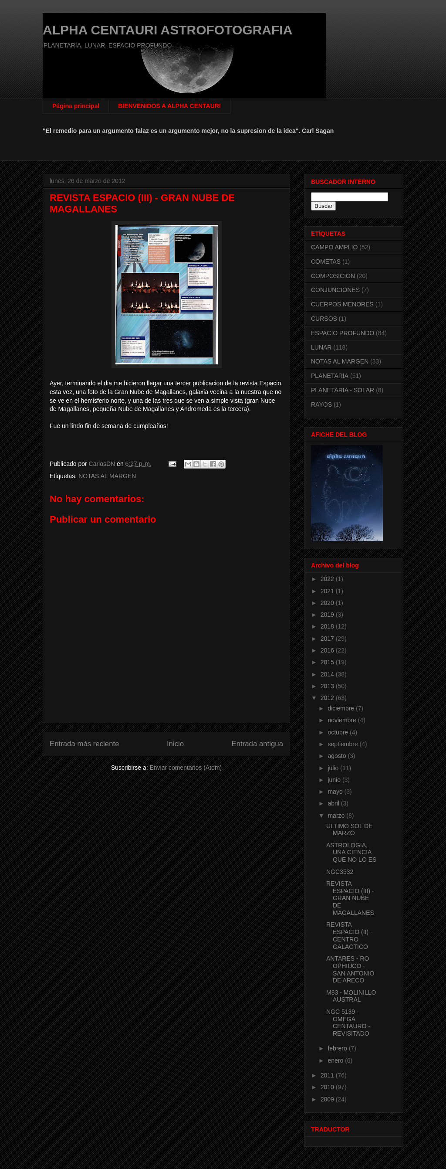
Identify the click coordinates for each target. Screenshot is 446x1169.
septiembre (343, 744)
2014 (328, 674)
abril (334, 803)
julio (334, 768)
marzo (337, 815)
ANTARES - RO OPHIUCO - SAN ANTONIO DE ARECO (350, 969)
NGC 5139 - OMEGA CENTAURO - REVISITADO (348, 1022)
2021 (328, 591)
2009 (328, 1099)
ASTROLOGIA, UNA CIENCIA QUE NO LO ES (351, 852)
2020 (328, 602)
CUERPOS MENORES (342, 304)
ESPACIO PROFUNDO (342, 333)
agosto (338, 755)
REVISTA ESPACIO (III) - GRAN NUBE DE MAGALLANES (350, 898)
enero (336, 1060)
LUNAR (321, 347)
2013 (328, 686)
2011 (328, 1075)
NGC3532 (339, 871)
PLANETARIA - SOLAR (342, 390)
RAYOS (321, 404)
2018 (328, 626)
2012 (328, 697)
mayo (336, 791)
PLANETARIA (329, 375)
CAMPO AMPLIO (334, 247)
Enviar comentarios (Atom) (185, 767)
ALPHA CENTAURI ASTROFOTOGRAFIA (167, 30)
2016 (328, 650)
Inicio (175, 744)
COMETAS (326, 261)
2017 (328, 638)
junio (335, 779)
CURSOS (324, 318)
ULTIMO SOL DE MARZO (349, 829)
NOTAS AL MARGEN (107, 475)
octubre (339, 732)
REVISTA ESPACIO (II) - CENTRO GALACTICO (349, 935)
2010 (328, 1087)
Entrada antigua (258, 744)
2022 (328, 578)
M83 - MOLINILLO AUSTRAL (351, 996)
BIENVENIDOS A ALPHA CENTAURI (169, 105)
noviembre (343, 720)
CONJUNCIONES (335, 289)
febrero (338, 1048)
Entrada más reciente (84, 744)
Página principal (75, 105)
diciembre (342, 708)
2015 (328, 662)
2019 (328, 614)
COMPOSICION (333, 275)
